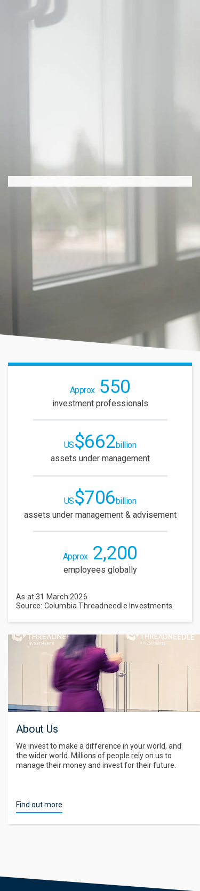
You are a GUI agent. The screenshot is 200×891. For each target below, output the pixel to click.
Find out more (39, 804)
